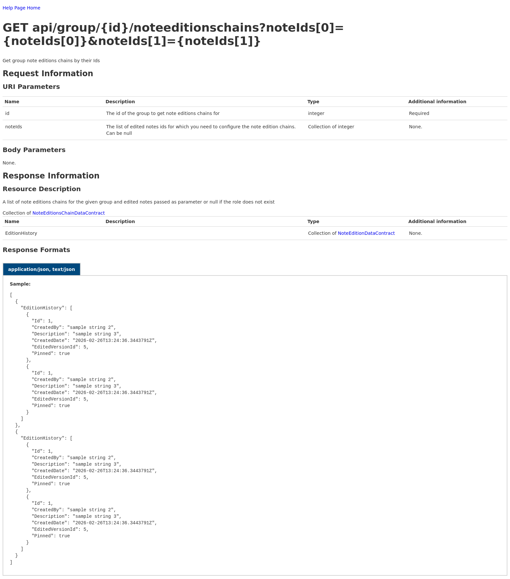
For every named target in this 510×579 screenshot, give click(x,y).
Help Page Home (21, 7)
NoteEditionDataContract (366, 233)
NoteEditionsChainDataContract (69, 213)
